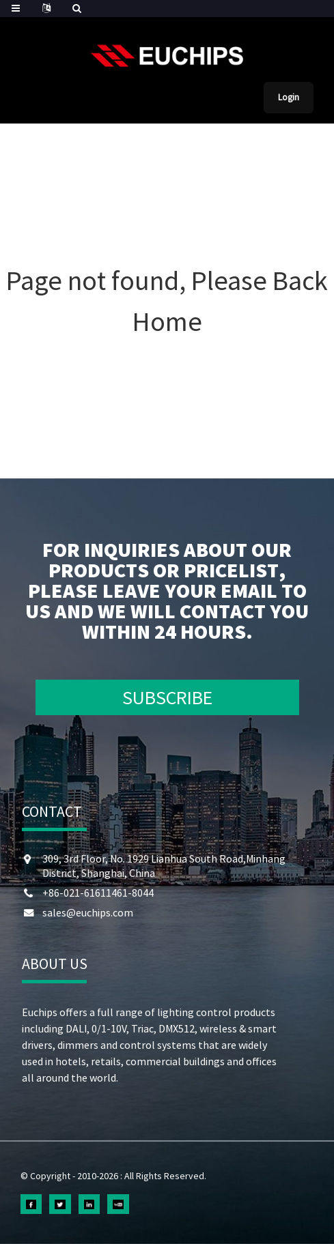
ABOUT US (54, 963)
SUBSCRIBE (167, 697)
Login (288, 97)
